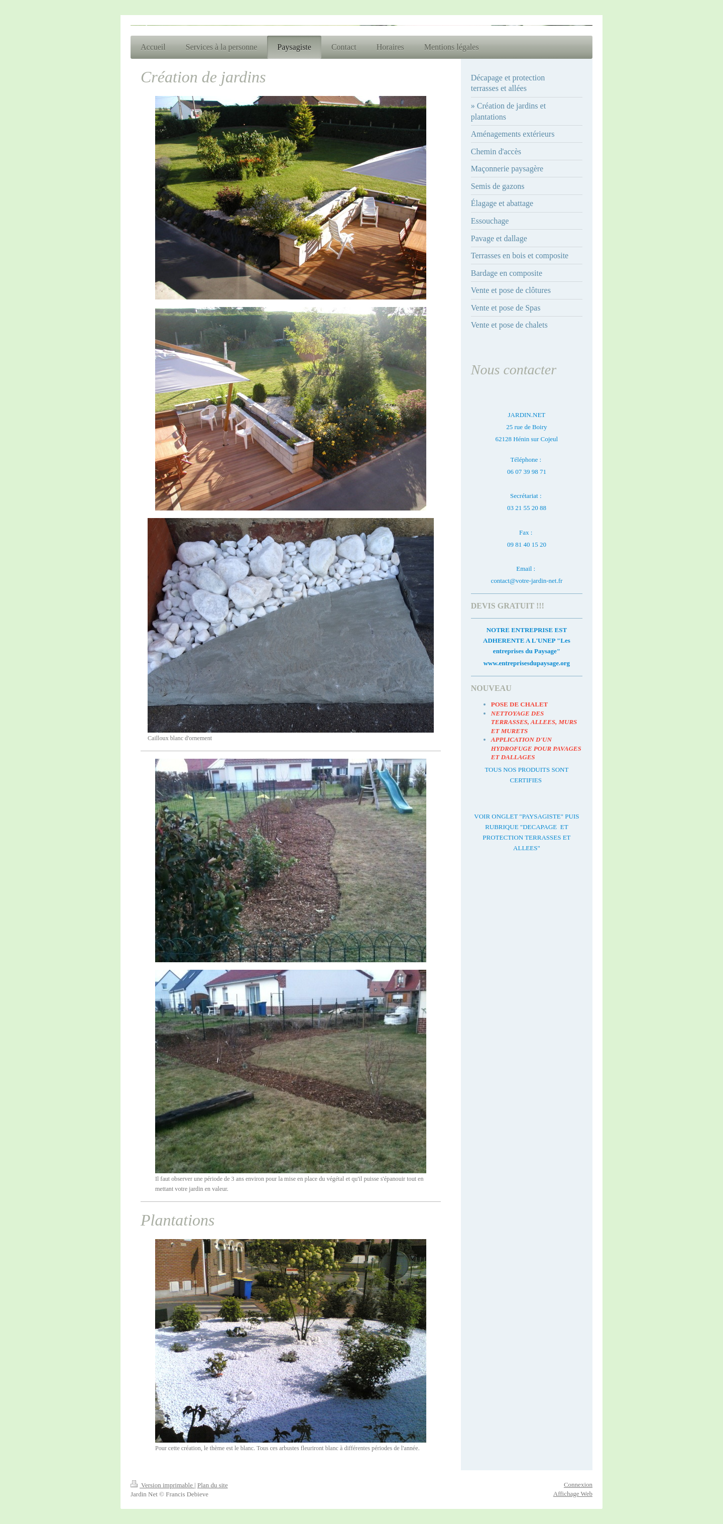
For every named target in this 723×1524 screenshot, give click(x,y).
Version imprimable (162, 1485)
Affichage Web (572, 1493)
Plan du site (212, 1485)
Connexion (578, 1484)
